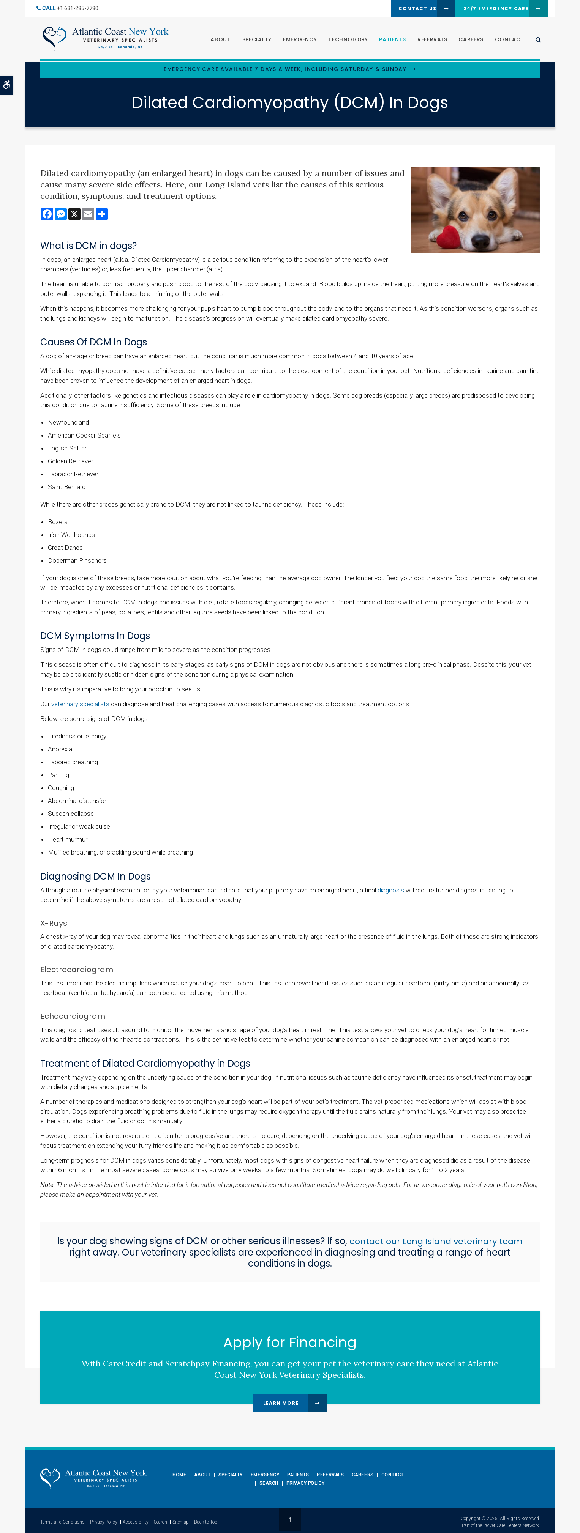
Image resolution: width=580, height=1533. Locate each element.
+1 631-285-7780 (77, 9)
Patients (389, 40)
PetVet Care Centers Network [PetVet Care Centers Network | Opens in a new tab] (511, 1524)
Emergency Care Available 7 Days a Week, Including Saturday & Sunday (285, 69)
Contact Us (397, 9)
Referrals (429, 40)
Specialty (254, 40)
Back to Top (205, 1520)
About (218, 40)
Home (179, 1474)
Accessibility (136, 1520)
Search (268, 1483)
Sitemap (180, 1520)
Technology (345, 40)
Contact (507, 40)
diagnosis (391, 890)
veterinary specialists (80, 704)
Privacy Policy (305, 1483)
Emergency (297, 40)
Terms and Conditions (62, 1520)
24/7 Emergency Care (487, 9)
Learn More (281, 1403)
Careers (468, 40)
